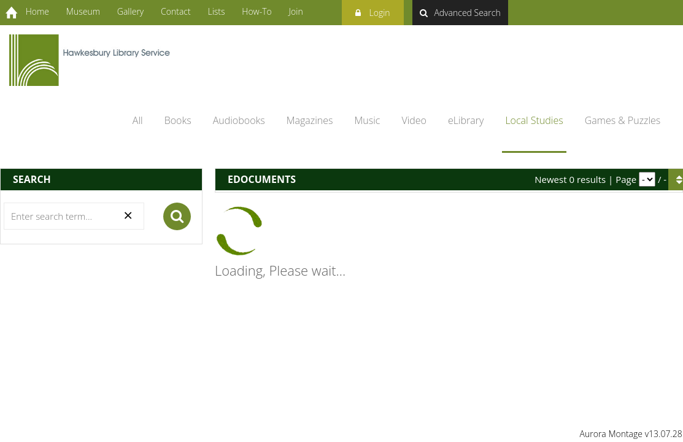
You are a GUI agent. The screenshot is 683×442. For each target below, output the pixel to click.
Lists (216, 11)
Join (296, 11)
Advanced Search (460, 12)
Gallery (130, 11)
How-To (256, 11)
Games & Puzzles (623, 120)
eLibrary (466, 120)
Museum (83, 11)
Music (367, 120)
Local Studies (534, 120)
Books (177, 120)
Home (37, 11)
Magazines (310, 120)
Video (413, 120)
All (138, 120)
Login (372, 10)
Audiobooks (239, 120)
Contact (176, 11)
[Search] (74, 216)
